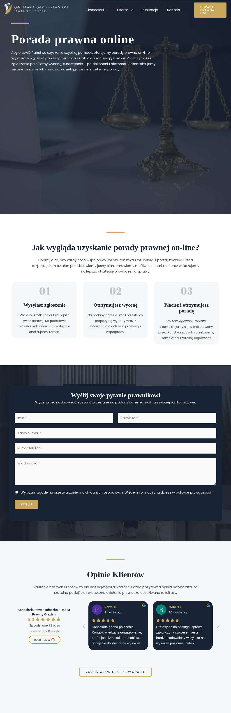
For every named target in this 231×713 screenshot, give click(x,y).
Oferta (121, 10)
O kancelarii (95, 10)
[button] (205, 10)
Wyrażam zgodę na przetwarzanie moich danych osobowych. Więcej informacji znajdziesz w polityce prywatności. (117, 494)
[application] (105, 10)
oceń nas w (44, 641)
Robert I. (175, 608)
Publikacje (144, 9)
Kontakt (166, 9)
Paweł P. (110, 608)
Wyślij (26, 506)
